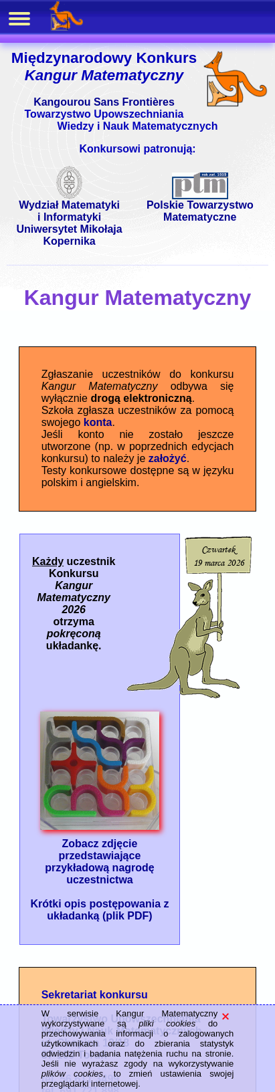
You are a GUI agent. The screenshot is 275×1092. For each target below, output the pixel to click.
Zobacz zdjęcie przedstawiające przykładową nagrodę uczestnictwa (99, 857)
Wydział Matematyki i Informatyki (69, 206)
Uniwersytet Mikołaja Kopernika (69, 235)
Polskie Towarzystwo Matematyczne (200, 206)
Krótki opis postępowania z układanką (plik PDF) (99, 909)
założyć (168, 458)
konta (98, 422)
